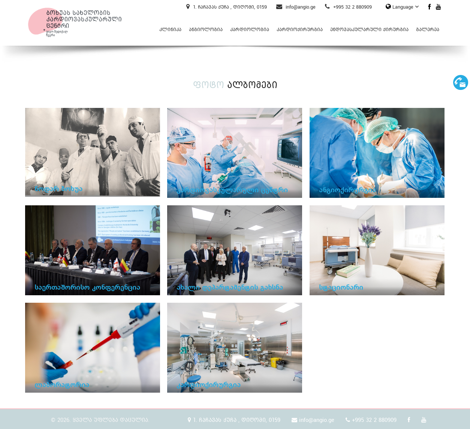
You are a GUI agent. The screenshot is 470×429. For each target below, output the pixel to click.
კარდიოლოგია (249, 29)
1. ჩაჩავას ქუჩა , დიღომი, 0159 (226, 7)
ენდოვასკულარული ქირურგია (369, 29)
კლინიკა (170, 29)
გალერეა (427, 29)
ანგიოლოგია (206, 29)
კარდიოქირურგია (300, 29)
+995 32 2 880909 (348, 7)
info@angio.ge (296, 7)
